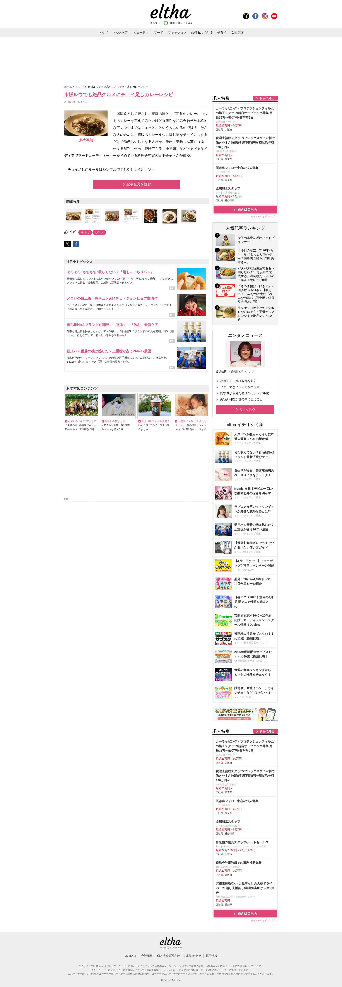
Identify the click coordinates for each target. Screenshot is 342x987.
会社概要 (146, 955)
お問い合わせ (192, 955)
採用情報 (211, 955)
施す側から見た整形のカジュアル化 (244, 393)
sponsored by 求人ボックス (264, 216)
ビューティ (141, 32)
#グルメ (99, 232)
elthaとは (131, 955)
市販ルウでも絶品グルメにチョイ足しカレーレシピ (118, 94)
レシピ (80, 86)
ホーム (68, 86)
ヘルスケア (120, 32)
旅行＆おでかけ (201, 32)
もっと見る (247, 409)
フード (158, 32)
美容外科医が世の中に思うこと (241, 399)
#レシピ (85, 232)
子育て (221, 32)
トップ (103, 32)
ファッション (177, 32)
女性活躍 (237, 32)
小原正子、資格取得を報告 (238, 381)
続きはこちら (247, 209)
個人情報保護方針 (168, 955)
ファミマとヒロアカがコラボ (240, 387)
